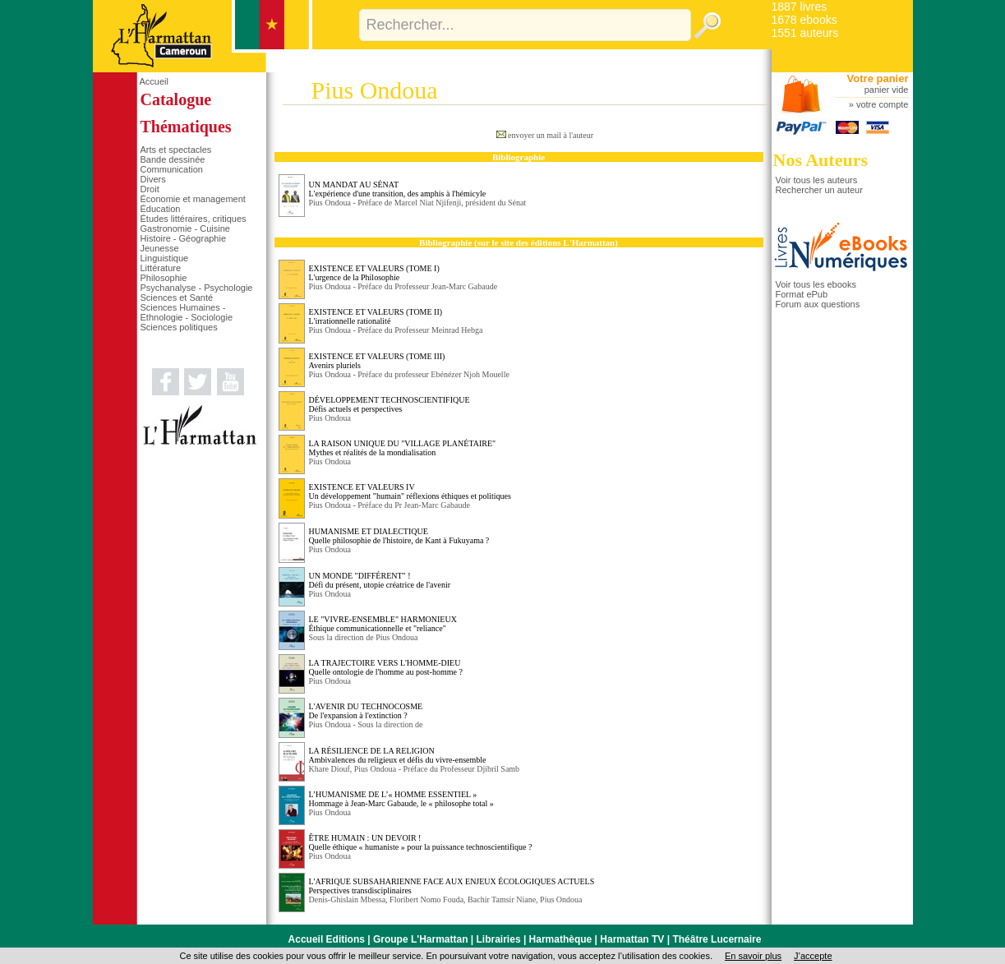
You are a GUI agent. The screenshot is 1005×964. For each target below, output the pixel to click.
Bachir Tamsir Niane (502, 899)
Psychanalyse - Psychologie (197, 288)
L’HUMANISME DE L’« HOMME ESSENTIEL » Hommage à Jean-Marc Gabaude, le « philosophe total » (401, 799)
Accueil (154, 81)
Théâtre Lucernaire (716, 939)
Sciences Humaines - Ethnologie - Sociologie (187, 312)
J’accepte (813, 956)
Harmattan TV (632, 939)
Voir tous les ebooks (816, 284)
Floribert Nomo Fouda (426, 899)
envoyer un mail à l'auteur (550, 135)
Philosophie (164, 278)
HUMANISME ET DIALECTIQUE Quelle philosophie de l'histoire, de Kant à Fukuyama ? (399, 536)
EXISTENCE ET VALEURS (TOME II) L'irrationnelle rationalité (376, 316)
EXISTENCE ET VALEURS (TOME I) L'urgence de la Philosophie (374, 273)
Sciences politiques (179, 327)
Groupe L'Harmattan (420, 939)
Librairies (499, 939)
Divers (153, 179)
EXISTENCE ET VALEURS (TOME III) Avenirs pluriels (377, 361)
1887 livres (800, 6)
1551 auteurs (805, 32)
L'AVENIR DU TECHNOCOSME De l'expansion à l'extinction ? (366, 711)
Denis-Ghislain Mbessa (347, 899)
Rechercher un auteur (819, 190)
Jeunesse (160, 248)
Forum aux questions (818, 304)
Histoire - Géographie (184, 238)
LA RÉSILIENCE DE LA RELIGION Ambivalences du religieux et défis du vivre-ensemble (397, 755)
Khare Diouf (329, 768)
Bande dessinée (173, 159)
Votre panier (878, 78)
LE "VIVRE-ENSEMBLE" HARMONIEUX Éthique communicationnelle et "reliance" (383, 624)
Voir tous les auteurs (817, 180)
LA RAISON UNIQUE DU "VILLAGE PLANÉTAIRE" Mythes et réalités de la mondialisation (402, 448)
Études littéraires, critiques (194, 219)
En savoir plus (753, 956)
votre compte (882, 104)
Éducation (161, 209)
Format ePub (802, 294)
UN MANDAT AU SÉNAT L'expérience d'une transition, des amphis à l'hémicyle (397, 189)
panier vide (886, 90)
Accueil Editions (326, 939)
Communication (172, 169)
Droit (150, 189)
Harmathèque (560, 939)
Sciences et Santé (177, 297)
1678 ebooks (804, 19)
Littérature (161, 268)
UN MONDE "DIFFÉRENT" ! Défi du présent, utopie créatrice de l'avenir (380, 580)
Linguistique (165, 258)
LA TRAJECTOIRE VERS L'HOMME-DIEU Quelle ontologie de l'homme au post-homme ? (386, 667)
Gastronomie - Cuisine (185, 228)
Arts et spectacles (176, 150)
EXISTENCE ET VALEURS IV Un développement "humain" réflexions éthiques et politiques (410, 491)
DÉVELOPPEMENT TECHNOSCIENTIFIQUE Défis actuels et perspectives (389, 404)
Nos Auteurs (821, 160)
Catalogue (176, 99)
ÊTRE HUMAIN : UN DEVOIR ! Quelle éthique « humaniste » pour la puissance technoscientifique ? (420, 842)
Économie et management (193, 199)
